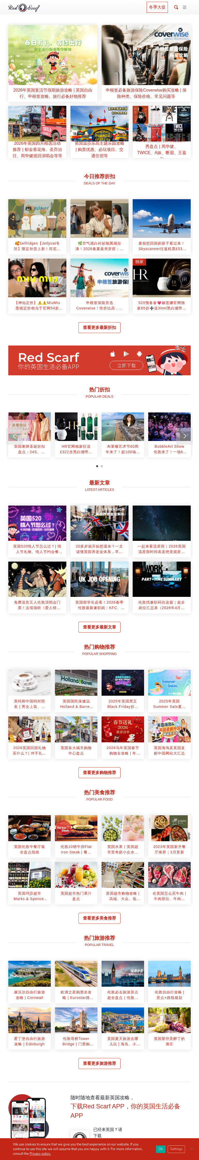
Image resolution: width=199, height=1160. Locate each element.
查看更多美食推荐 (99, 918)
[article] (52, 63)
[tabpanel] (29, 436)
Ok (161, 1149)
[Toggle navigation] (185, 7)
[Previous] (14, 436)
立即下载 (126, 365)
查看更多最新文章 (99, 627)
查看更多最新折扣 (99, 327)
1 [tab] (97, 466)
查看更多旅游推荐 (99, 1063)
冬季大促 (157, 7)
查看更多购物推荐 (99, 772)
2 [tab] (102, 466)
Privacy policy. (40, 1153)
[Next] (184, 436)
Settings (176, 1149)
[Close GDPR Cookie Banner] (191, 1149)
